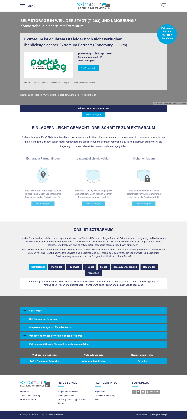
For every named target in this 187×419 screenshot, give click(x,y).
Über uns (24, 392)
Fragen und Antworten (68, 392)
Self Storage (162, 415)
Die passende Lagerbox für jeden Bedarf (50, 328)
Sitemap (61, 403)
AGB (97, 400)
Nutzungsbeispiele (66, 396)
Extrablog (142, 361)
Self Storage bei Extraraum (43, 319)
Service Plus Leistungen (31, 396)
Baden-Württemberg (45, 95)
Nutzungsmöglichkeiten (93, 361)
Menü (31, 6)
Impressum (100, 392)
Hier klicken (167, 38)
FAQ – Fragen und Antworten (44, 361)
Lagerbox (152, 415)
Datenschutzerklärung (105, 396)
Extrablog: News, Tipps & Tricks (72, 400)
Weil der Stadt (88, 95)
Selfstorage (35, 311)
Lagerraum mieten (140, 415)
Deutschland (26, 95)
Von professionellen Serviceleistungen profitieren (55, 336)
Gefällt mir (153, 392)
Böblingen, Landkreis (68, 95)
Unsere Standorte (28, 400)
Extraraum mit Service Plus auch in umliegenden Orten (59, 344)
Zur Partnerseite (88, 68)
